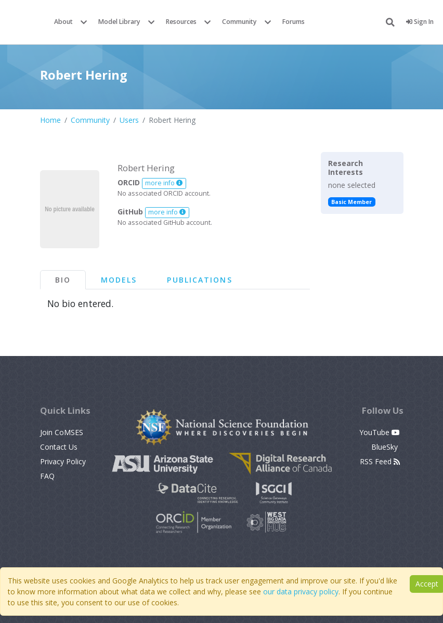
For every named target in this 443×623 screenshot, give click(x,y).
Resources (181, 21)
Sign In (420, 21)
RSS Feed (380, 461)
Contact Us (58, 447)
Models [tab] (119, 280)
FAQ (47, 476)
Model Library (119, 21)
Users (129, 120)
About (63, 21)
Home (50, 120)
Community (239, 21)
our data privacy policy (300, 591)
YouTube (379, 432)
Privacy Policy (63, 461)
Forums (293, 21)
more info (164, 183)
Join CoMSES (61, 432)
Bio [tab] (63, 280)
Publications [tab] (199, 280)
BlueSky (385, 447)
